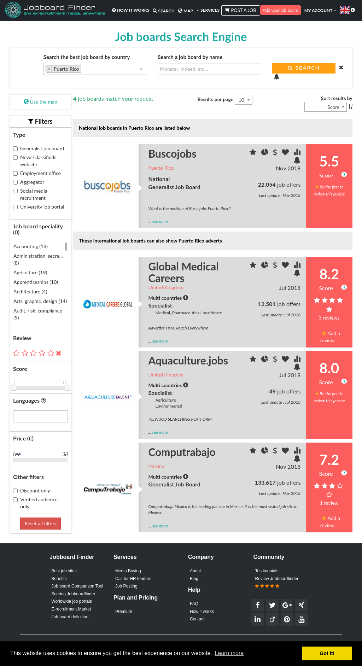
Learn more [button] (229, 653)
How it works (130, 10)
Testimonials (266, 570)
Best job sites (63, 570)
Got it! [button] (327, 653)
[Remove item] (49, 68)
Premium (123, 611)
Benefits (58, 578)
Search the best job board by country (86, 57)
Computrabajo (182, 451)
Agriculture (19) (30, 272)
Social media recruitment (30, 194)
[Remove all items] (141, 68)
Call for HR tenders (133, 578)
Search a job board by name (190, 57)
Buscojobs (172, 153)
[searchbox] (85, 69)
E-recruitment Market (71, 609)
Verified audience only (35, 502)
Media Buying (128, 570)
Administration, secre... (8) (38, 259)
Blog (194, 578)
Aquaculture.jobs (188, 360)
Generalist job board (38, 148)
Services (208, 10)
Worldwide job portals (71, 601)
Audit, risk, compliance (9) (37, 314)
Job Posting (126, 586)
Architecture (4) (30, 291)
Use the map (40, 102)
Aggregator (28, 182)
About (195, 570)
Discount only (31, 490)
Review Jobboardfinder (276, 582)
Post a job (240, 10)
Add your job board (280, 10)
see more (160, 221)
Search (164, 10)
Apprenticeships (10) (35, 282)
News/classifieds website (34, 160)
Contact (197, 619)
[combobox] (95, 69)
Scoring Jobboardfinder (73, 593)
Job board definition (69, 616)
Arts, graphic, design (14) (40, 301)
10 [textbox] (241, 100)
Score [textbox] (333, 107)
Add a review (330, 336)
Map (185, 10)
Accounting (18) (30, 246)
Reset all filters (41, 523)
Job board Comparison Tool (77, 586)
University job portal (38, 207)
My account (320, 10)
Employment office (37, 173)
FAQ (194, 603)
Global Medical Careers (183, 272)
